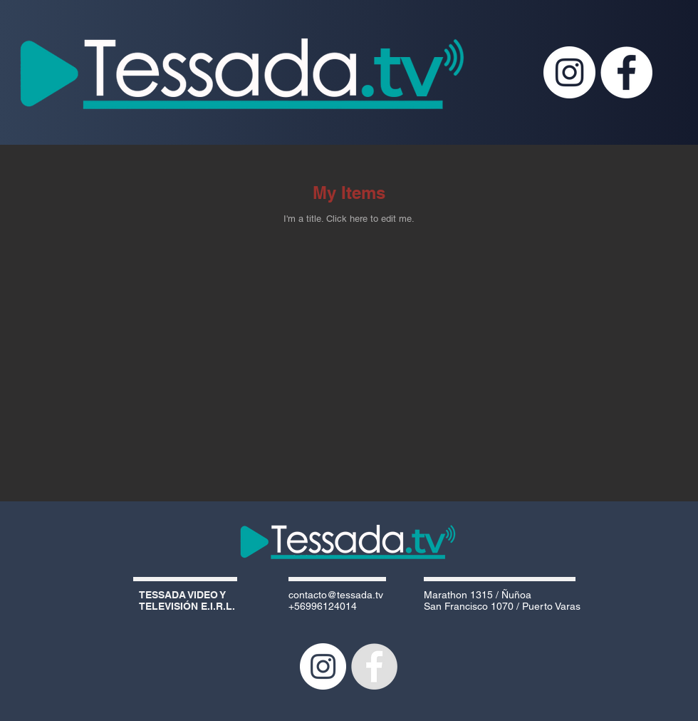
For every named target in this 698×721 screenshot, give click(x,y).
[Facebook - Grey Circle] (374, 666)
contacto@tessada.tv (335, 594)
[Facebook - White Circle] (626, 72)
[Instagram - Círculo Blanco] (569, 72)
